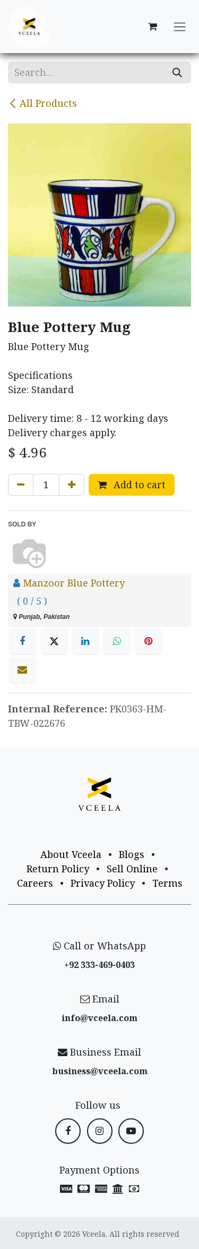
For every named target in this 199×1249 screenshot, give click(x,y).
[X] (54, 641)
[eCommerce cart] (152, 26)
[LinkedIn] (85, 641)
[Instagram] (100, 1131)
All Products (42, 103)
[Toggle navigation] (179, 27)
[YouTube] (131, 1131)
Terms (167, 883)
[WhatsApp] (116, 641)
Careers (35, 883)
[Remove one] (20, 485)
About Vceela (70, 854)
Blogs (131, 854)
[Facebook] (22, 641)
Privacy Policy (103, 883)
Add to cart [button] (132, 484)
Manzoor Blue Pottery (74, 582)
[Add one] (71, 485)
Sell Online (132, 868)
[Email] (22, 670)
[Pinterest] (148, 641)
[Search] (177, 72)
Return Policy (58, 868)
